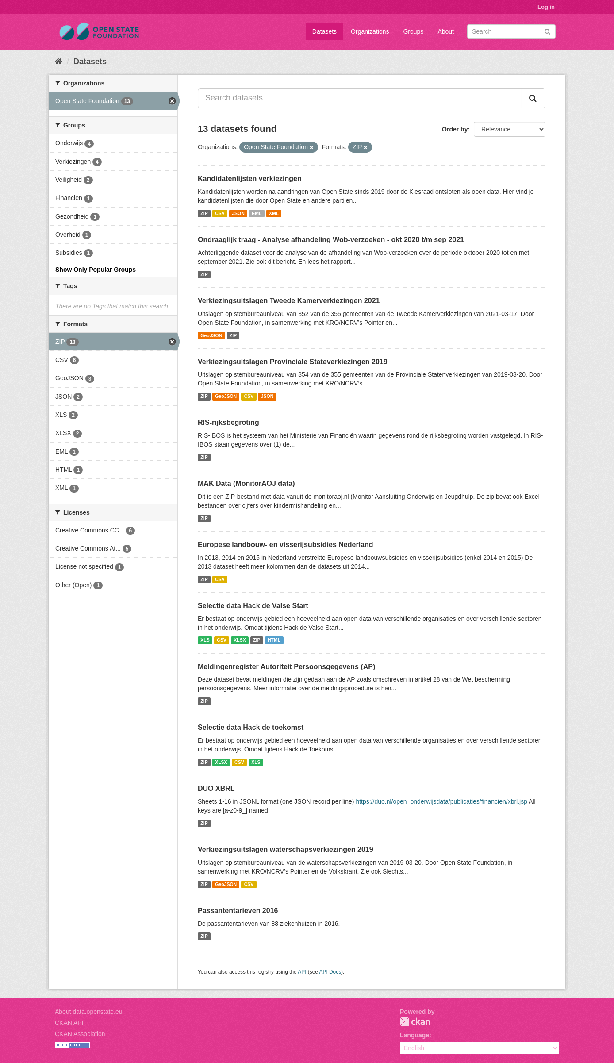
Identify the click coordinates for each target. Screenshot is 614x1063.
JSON (238, 213)
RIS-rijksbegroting (228, 422)
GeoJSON (211, 335)
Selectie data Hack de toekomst (250, 727)
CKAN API (69, 1022)
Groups (413, 31)
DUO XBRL (216, 788)
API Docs (330, 972)
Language (414, 1035)
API (302, 972)
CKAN (415, 1021)
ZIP (203, 213)
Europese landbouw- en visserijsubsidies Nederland (285, 544)
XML (274, 213)
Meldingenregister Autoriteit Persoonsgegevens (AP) (286, 666)
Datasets (324, 31)
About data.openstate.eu (89, 1011)
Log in (546, 7)
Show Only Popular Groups (95, 269)
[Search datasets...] (360, 98)
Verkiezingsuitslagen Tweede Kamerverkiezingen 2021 (289, 300)
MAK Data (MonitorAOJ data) (246, 483)
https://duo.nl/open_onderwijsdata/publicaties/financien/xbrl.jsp (441, 801)
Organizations (370, 31)
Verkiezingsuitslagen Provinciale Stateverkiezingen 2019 (293, 362)
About (445, 31)
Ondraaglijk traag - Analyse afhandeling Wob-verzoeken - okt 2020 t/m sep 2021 (331, 239)
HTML (274, 640)
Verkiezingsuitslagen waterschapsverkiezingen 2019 (285, 849)
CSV (220, 213)
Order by (455, 129)
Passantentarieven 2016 (238, 910)
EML (256, 213)
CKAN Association (80, 1033)
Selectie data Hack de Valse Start (253, 605)
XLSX (240, 640)
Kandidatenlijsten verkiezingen (250, 178)
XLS (204, 640)
